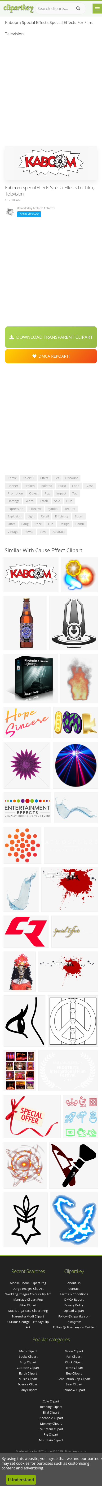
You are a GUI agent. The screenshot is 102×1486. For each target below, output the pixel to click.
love (43, 531)
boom (79, 516)
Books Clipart (27, 1356)
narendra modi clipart (28, 1316)
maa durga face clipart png (28, 1310)
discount (71, 478)
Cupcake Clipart (28, 1368)
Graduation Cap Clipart (74, 1379)
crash (44, 501)
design (64, 524)
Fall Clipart (74, 1356)
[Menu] (97, 8)
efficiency (61, 516)
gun (69, 501)
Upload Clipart (74, 1310)
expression (15, 509)
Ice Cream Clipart (51, 1429)
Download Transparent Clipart (51, 337)
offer (11, 524)
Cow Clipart (51, 1401)
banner (13, 486)
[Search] (78, 8)
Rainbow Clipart (74, 1390)
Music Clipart (28, 1379)
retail (45, 516)
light (31, 516)
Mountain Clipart (51, 1440)
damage (14, 501)
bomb (79, 524)
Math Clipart (28, 1351)
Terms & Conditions (74, 1294)
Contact (74, 1288)
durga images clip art (28, 1288)
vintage (13, 531)
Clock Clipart (74, 1362)
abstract (59, 531)
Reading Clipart (51, 1407)
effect (44, 478)
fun (50, 524)
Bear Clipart (74, 1384)
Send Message (29, 214)
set (56, 478)
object (34, 493)
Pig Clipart (51, 1434)
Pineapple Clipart (51, 1418)
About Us (74, 1283)
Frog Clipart (28, 1362)
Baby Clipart (28, 1390)
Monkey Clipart (51, 1423)
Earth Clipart (28, 1373)
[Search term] (60, 8)
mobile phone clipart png (28, 1283)
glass (89, 486)
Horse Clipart (74, 1368)
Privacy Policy (74, 1305)
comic (12, 478)
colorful (28, 478)
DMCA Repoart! (51, 356)
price (38, 524)
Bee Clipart (74, 1373)
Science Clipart (28, 1384)
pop (47, 493)
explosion (15, 516)
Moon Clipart (74, 1351)
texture (70, 509)
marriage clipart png (28, 1299)
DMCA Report (74, 1299)
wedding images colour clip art (28, 1294)
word (30, 501)
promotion (15, 493)
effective (36, 509)
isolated (46, 486)
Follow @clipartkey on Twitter (74, 1327)
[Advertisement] (51, 93)
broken (29, 486)
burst (62, 486)
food (75, 486)
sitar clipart (28, 1305)
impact (61, 493)
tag (74, 493)
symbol (53, 509)
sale (57, 501)
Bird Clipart (51, 1412)
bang (25, 524)
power (29, 531)
